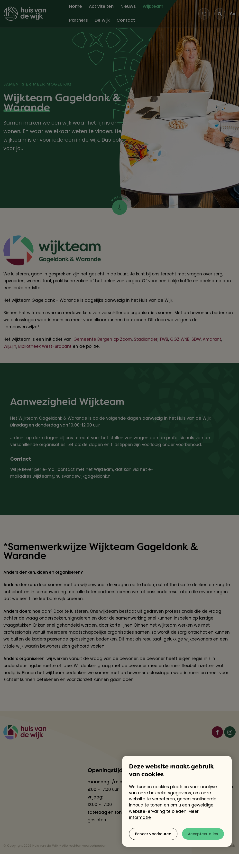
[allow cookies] (203, 834)
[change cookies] (153, 834)
